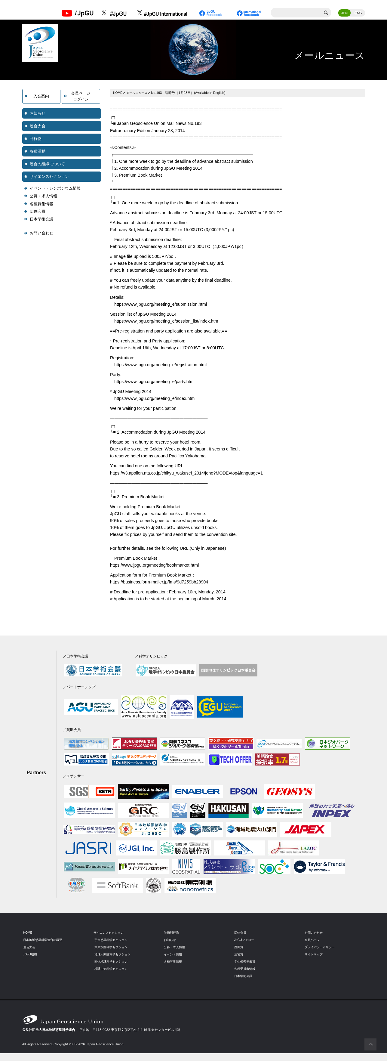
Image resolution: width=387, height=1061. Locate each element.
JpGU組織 (30, 955)
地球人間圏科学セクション (114, 955)
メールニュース (138, 93)
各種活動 (37, 152)
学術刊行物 (172, 933)
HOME (118, 93)
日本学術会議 (41, 220)
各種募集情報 (41, 204)
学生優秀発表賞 (245, 962)
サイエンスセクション (49, 177)
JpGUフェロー (245, 940)
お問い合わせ (41, 233)
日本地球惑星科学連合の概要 (44, 940)
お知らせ (37, 114)
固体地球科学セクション (112, 962)
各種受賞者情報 (245, 969)
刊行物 (35, 139)
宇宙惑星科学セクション (112, 940)
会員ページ (313, 940)
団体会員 (37, 212)
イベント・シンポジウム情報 (55, 189)
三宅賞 (239, 955)
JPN (344, 13)
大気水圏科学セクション (112, 947)
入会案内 (41, 96)
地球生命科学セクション (112, 969)
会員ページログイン (81, 96)
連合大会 (37, 126)
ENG (358, 13)
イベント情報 (174, 955)
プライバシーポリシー (321, 947)
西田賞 (239, 947)
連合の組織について (47, 164)
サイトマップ (314, 955)
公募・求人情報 (43, 196)
